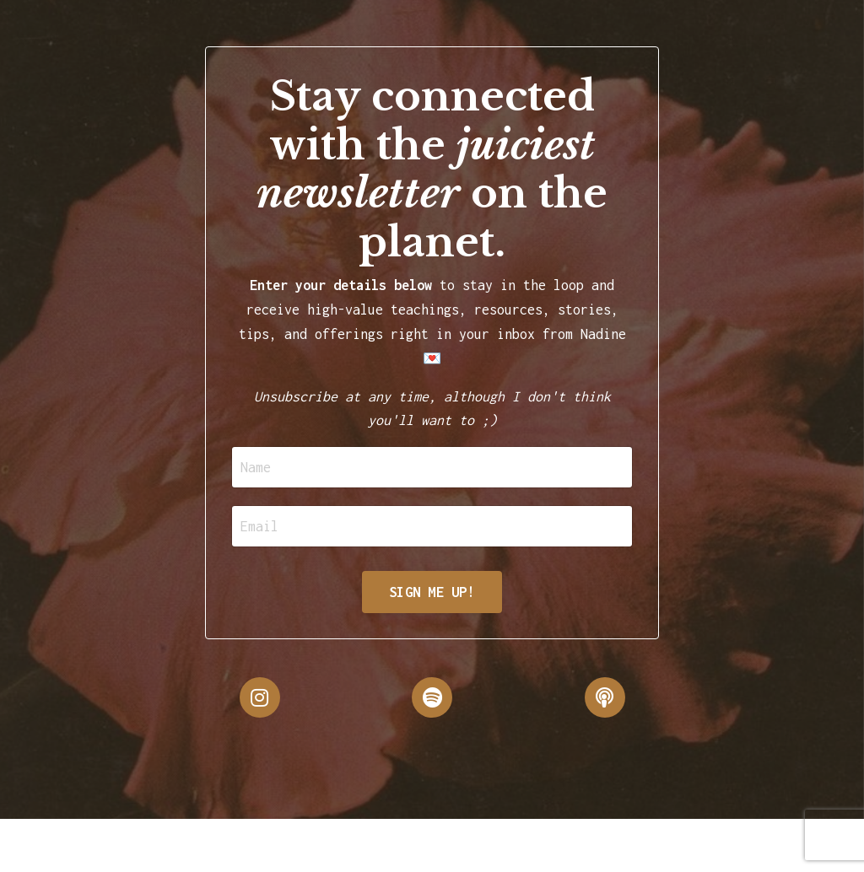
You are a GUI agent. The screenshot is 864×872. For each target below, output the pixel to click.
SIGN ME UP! (432, 592)
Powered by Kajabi (780, 844)
